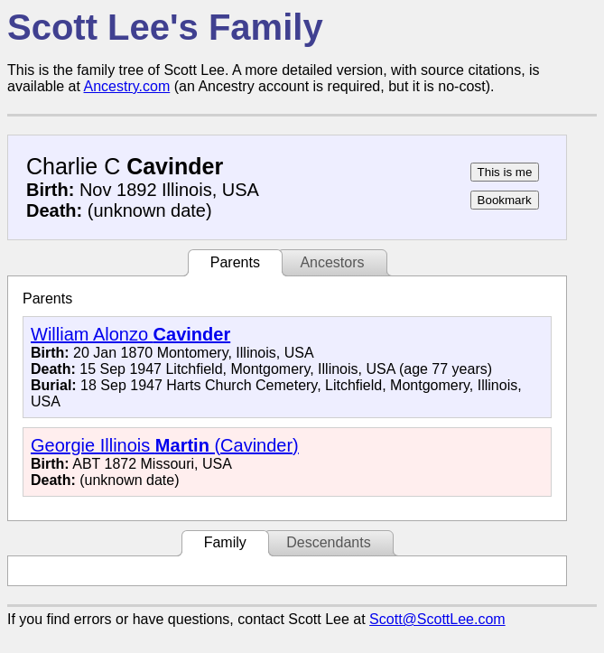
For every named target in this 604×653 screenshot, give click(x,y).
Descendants (328, 542)
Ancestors (332, 262)
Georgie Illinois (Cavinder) (165, 445)
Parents (235, 262)
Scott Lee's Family (165, 27)
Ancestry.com (127, 86)
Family (225, 542)
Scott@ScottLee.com (437, 619)
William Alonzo (130, 334)
